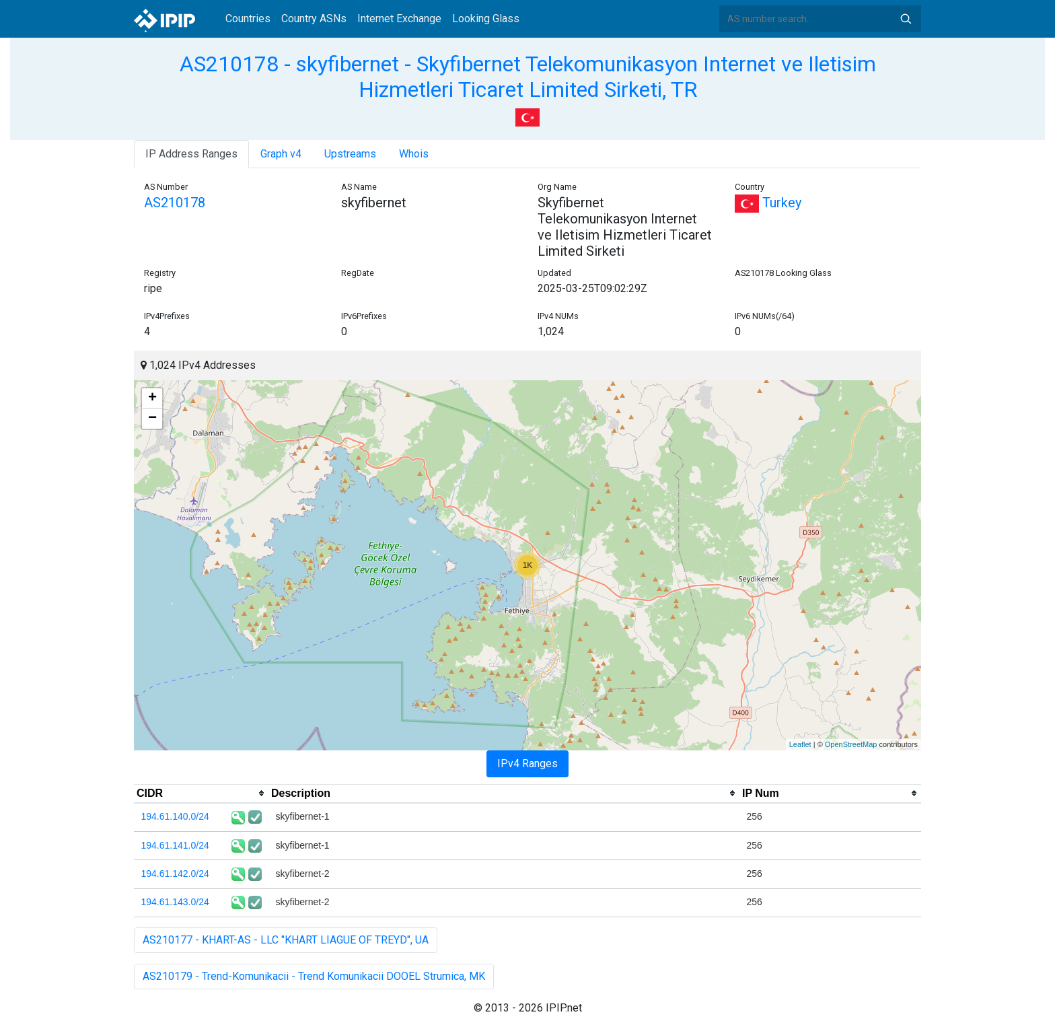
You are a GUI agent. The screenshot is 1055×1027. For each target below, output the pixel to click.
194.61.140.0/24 (175, 816)
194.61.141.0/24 (175, 845)
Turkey (768, 202)
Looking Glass (485, 18)
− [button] (152, 419)
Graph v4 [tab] (280, 153)
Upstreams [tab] (350, 153)
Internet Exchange (399, 18)
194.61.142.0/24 (175, 873)
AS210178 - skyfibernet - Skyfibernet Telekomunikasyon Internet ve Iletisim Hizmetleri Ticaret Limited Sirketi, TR (528, 76)
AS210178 (174, 202)
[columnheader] (201, 793)
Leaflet (800, 744)
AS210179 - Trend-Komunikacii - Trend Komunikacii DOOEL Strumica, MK (314, 976)
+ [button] (152, 398)
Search (905, 18)
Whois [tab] (414, 153)
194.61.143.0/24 (175, 901)
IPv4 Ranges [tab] (527, 763)
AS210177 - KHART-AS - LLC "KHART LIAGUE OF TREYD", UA (286, 939)
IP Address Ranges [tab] (191, 153)
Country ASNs (314, 18)
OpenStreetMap (851, 744)
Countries (247, 18)
